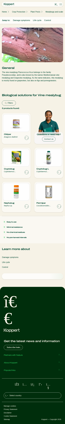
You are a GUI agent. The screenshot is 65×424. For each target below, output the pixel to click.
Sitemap (7, 419)
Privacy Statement (10, 409)
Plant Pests (35, 12)
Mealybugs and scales (55, 12)
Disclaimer (8, 413)
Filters (9, 103)
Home (4, 12)
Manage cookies (10, 406)
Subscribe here (14, 347)
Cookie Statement (10, 416)
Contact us (49, 139)
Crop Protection (18, 12)
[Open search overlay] (56, 4)
